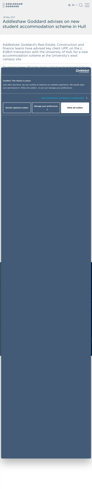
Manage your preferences (46, 107)
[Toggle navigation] (87, 5)
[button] (81, 6)
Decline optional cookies (17, 108)
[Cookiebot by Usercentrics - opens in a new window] (77, 71)
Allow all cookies (75, 108)
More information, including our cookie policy (62, 98)
